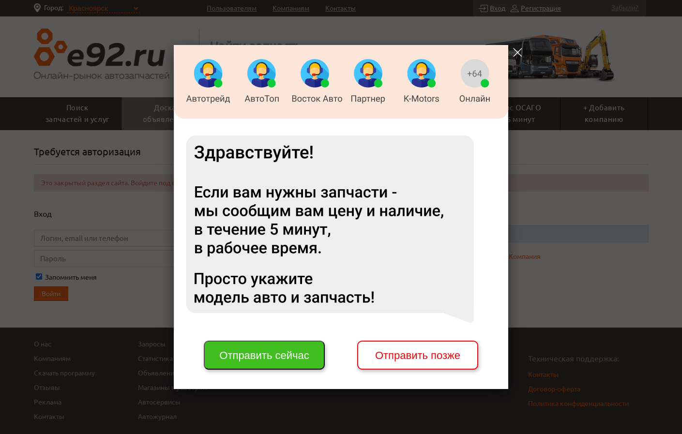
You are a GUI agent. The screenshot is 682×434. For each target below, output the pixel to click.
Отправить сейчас (264, 355)
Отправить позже (417, 355)
